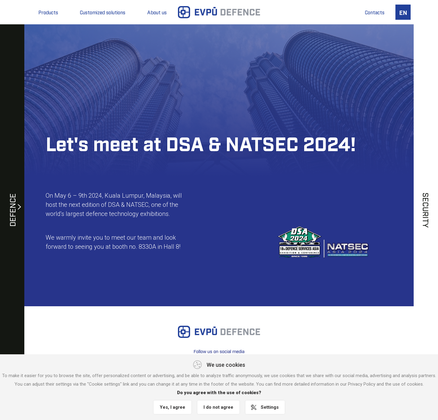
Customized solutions (102, 12)
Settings (270, 407)
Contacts (374, 12)
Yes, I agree (172, 407)
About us (157, 12)
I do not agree (218, 407)
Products (48, 12)
